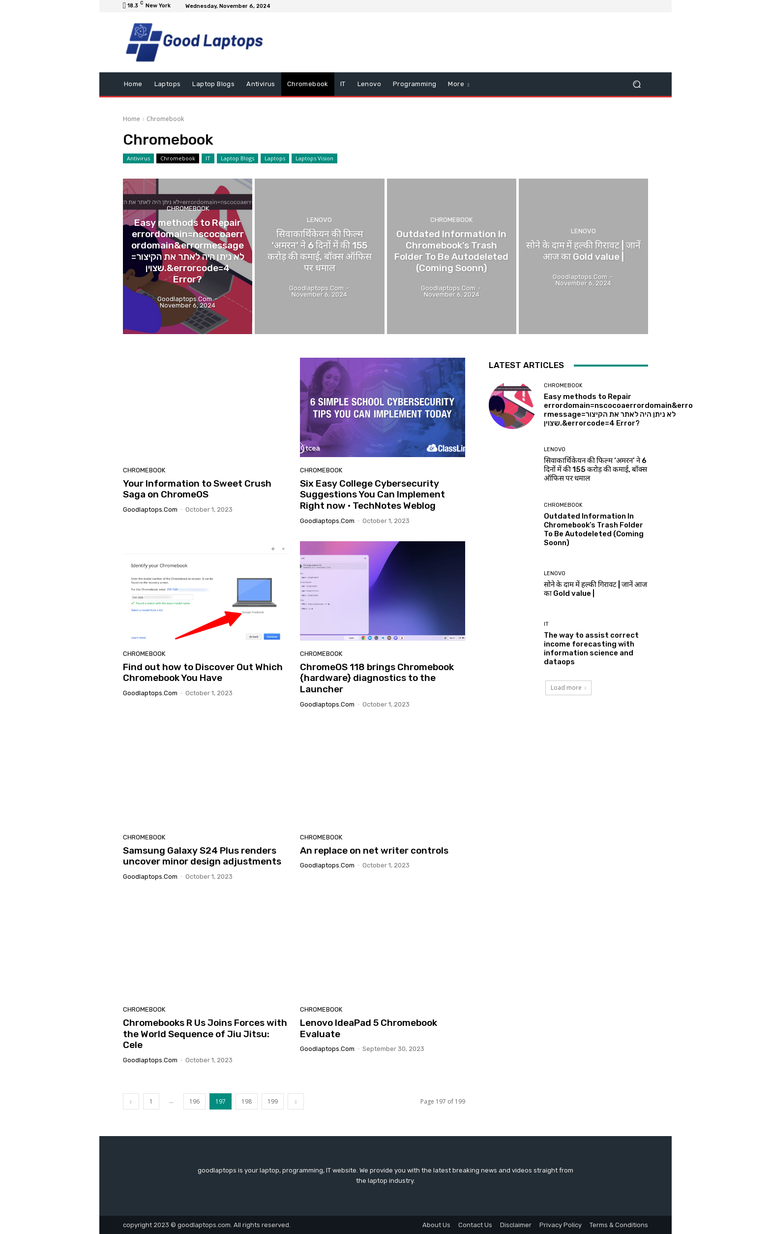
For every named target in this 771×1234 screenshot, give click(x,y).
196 (194, 1101)
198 (246, 1101)
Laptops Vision (314, 158)
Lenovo (319, 219)
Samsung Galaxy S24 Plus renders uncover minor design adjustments (202, 856)
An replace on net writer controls (374, 850)
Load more (568, 687)
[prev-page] (131, 1101)
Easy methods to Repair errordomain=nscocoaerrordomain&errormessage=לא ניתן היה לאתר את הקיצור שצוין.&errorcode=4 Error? (618, 410)
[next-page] (296, 1101)
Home (131, 119)
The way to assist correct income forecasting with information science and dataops (591, 648)
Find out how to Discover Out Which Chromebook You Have (203, 672)
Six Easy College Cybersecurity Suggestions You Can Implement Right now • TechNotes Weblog (372, 495)
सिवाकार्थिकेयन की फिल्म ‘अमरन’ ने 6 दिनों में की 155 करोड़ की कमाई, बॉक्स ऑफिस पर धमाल (595, 469)
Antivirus (138, 158)
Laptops (275, 158)
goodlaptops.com (150, 509)
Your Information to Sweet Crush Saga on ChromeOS (197, 489)
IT (208, 158)
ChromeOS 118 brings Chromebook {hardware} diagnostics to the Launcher (377, 678)
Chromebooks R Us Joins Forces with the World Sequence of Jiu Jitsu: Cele (205, 1034)
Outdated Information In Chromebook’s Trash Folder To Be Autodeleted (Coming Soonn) (594, 529)
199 (272, 1101)
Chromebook (177, 158)
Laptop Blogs (237, 158)
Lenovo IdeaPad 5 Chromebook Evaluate (368, 1028)
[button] (636, 84)
